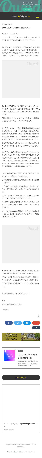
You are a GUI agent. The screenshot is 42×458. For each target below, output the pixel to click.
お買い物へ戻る (21, 377)
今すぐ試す (27, 9)
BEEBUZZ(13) (5, 310)
